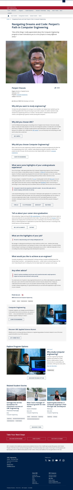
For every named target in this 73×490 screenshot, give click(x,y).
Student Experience (29, 10)
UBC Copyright (24, 487)
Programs (21, 10)
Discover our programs (15, 438)
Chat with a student (57, 438)
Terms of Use (18, 487)
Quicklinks (10, 13)
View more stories (36, 427)
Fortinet (31, 227)
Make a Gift (34, 482)
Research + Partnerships (41, 10)
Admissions (13, 10)
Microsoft (38, 205)
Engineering (30, 301)
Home (9, 10)
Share (57, 88)
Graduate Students (33, 15)
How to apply (36, 438)
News (33, 477)
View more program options (36, 378)
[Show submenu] (17, 10)
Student (13, 301)
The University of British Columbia (10, 3)
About (61, 10)
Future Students (14, 15)
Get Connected (14, 338)
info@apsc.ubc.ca (11, 466)
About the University (36, 476)
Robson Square (52, 480)
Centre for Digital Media (53, 481)
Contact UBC (34, 475)
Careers (33, 480)
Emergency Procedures (11, 487)
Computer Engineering (22, 94)
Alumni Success (24, 301)
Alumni (40, 15)
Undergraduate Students (24, 15)
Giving (48, 10)
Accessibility (30, 487)
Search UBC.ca (35, 483)
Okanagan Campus (52, 476)
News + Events (55, 10)
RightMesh (48, 205)
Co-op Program (27, 205)
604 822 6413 (10, 464)
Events (33, 479)
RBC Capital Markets (19, 227)
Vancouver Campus (52, 475)
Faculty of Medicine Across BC (55, 482)
